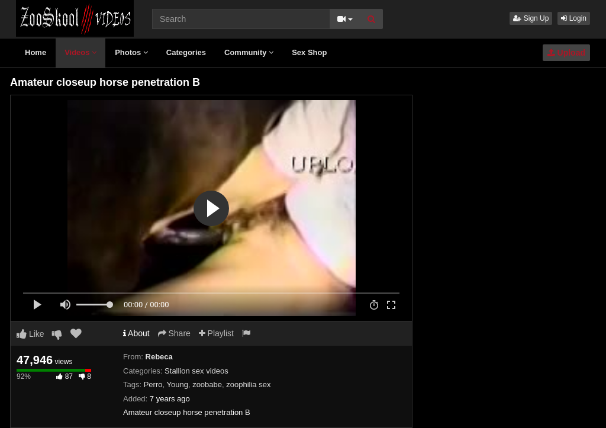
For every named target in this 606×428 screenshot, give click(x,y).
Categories (186, 52)
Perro (153, 384)
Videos (80, 52)
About (136, 333)
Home (35, 52)
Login (573, 18)
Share (174, 333)
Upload (566, 52)
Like (30, 334)
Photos (131, 52)
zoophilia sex (248, 384)
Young (177, 384)
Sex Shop (309, 52)
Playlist (216, 333)
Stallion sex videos (196, 370)
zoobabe (207, 384)
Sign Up (531, 18)
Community (248, 52)
